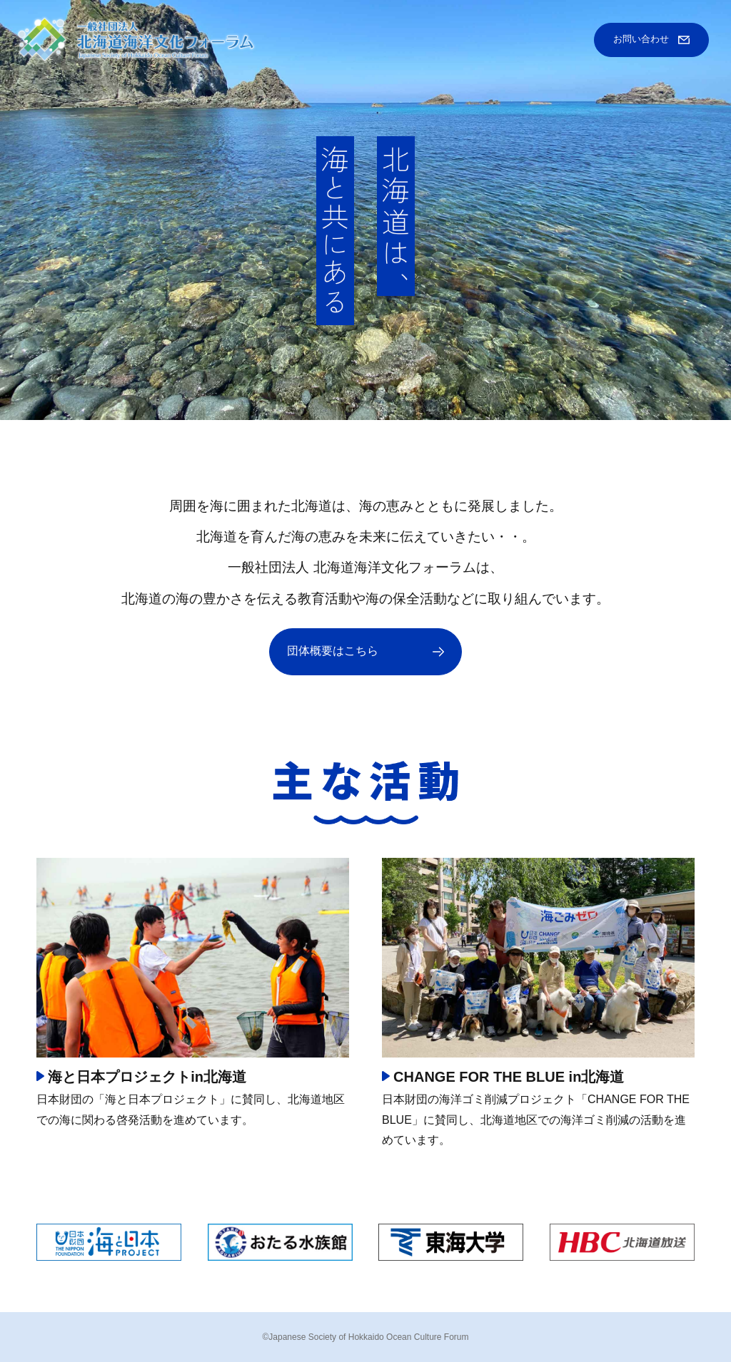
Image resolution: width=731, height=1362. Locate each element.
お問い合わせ (641, 39)
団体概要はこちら (332, 651)
